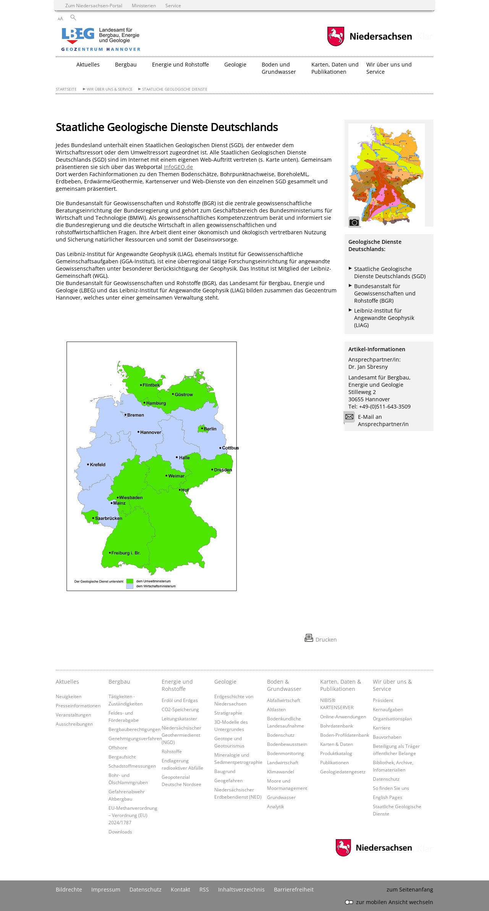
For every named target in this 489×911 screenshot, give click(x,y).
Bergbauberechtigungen (134, 729)
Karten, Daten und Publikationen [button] (335, 68)
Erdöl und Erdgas (180, 700)
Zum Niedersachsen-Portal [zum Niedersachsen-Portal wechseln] (93, 5)
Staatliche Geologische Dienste (174, 89)
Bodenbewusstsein (287, 744)
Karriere (381, 728)
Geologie (225, 681)
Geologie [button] (235, 64)
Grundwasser (281, 797)
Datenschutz (386, 779)
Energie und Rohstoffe (177, 685)
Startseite (66, 89)
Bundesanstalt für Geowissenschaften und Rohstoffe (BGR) (385, 293)
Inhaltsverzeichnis (241, 889)
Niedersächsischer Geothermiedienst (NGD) (181, 735)
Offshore (117, 747)
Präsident (383, 700)
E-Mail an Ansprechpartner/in (378, 420)
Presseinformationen (78, 705)
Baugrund (224, 771)
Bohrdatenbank (336, 726)
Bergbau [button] (126, 64)
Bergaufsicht (122, 757)
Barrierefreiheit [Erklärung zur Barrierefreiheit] (294, 889)
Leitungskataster (179, 718)
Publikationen (334, 762)
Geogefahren (228, 780)
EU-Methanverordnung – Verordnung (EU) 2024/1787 (132, 815)
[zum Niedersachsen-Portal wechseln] (369, 45)
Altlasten (276, 709)
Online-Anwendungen (343, 716)
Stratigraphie (228, 713)
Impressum (105, 889)
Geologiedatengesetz (343, 771)
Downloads (120, 831)
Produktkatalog (336, 753)
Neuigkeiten (68, 696)
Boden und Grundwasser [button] (279, 68)
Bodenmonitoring (285, 753)
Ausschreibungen (74, 724)
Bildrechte (69, 889)
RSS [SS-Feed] (204, 889)
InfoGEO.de (178, 166)
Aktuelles (67, 681)
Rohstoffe (172, 751)
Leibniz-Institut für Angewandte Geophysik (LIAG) (384, 318)
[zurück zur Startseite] (122, 40)
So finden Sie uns (391, 788)
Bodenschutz (281, 735)
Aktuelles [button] (88, 64)
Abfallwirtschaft (283, 700)
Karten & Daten (336, 744)
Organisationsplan (392, 718)
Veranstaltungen (73, 715)
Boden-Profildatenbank (344, 735)
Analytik (275, 806)
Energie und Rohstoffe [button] (180, 64)
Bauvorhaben (387, 737)
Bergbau (119, 681)
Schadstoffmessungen (132, 766)
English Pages (387, 797)
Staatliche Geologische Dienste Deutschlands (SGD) (390, 272)
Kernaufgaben (388, 709)
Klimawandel (280, 771)
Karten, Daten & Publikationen (340, 685)
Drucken (326, 639)
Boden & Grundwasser (284, 685)
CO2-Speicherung (180, 709)
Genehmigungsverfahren (135, 738)
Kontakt (180, 889)
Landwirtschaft (282, 762)
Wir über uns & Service (110, 89)
